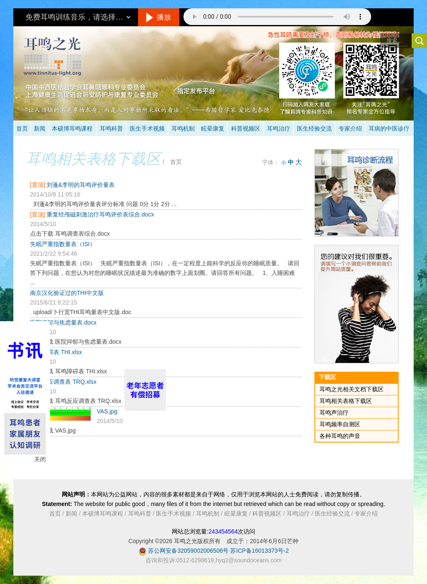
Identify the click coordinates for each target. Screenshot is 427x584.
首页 (22, 128)
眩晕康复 (212, 128)
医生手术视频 (147, 128)
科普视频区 (245, 128)
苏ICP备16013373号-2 (259, 550)
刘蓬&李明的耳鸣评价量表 (81, 184)
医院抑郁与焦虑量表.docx (63, 322)
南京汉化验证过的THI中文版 (67, 292)
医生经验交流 (314, 128)
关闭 (40, 459)
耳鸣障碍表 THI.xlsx (56, 352)
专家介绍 (350, 128)
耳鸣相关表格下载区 (93, 158)
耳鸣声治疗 (334, 412)
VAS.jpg (107, 411)
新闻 (39, 128)
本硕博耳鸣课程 (72, 128)
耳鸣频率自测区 (339, 424)
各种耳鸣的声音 (339, 436)
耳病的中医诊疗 (389, 128)
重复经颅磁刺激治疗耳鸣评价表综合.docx (100, 214)
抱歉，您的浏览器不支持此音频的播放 (277, 16)
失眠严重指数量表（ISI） (62, 244)
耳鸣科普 (111, 128)
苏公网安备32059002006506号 (188, 550)
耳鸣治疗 (278, 128)
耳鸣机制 (183, 128)
